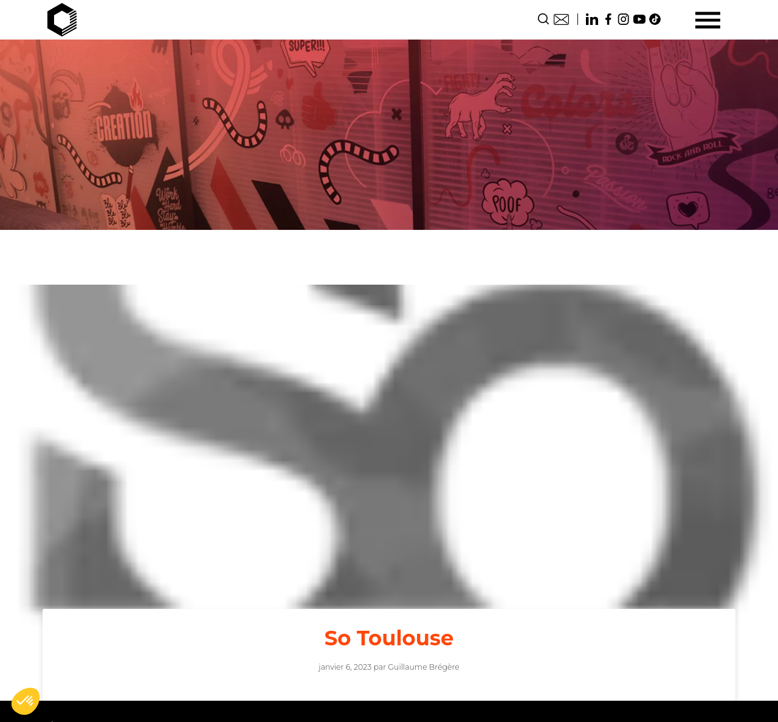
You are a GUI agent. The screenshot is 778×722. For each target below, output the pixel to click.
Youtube (639, 19)
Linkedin (592, 19)
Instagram (624, 19)
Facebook (608, 19)
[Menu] (707, 19)
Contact (561, 19)
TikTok (655, 19)
